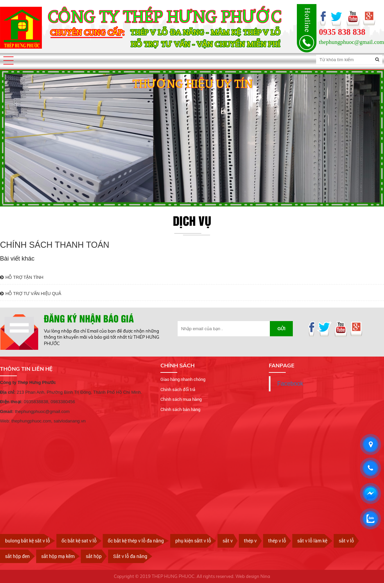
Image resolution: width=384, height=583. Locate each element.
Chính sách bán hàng (180, 409)
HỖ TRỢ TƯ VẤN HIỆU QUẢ (30, 293)
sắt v (228, 540)
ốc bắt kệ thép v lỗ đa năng (136, 540)
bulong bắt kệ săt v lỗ (27, 540)
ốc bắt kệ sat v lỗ (79, 540)
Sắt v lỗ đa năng (130, 556)
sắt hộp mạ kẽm (58, 556)
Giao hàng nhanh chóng (182, 379)
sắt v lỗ (346, 540)
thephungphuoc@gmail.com (351, 42)
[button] (8, 60)
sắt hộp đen (17, 556)
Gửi (281, 328)
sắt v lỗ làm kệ (312, 540)
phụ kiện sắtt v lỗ (193, 540)
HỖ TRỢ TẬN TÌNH (22, 277)
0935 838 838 (342, 32)
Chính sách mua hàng (181, 399)
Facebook (290, 383)
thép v (250, 540)
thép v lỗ (277, 540)
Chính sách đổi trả (177, 389)
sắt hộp (94, 556)
